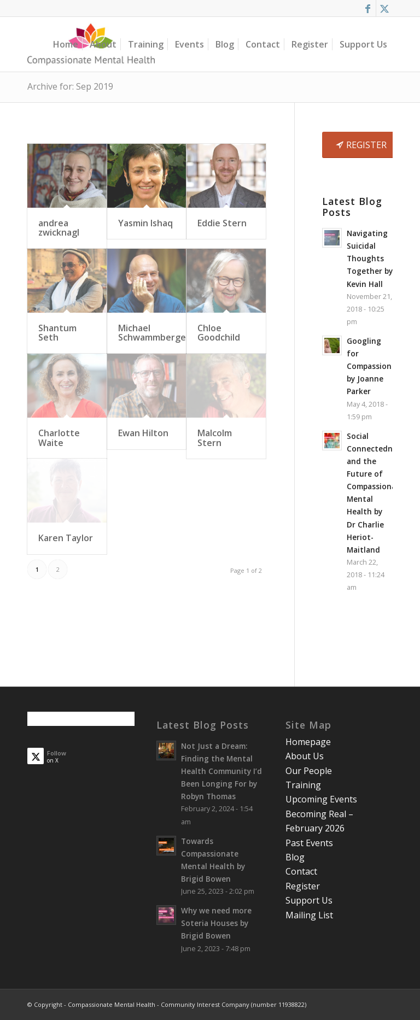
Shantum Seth (57, 333)
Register (302, 886)
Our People (308, 771)
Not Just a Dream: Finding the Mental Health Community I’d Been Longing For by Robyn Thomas (221, 771)
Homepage (308, 742)
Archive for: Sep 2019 (70, 86)
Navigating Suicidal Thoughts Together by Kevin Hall (370, 258)
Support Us (308, 900)
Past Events (309, 843)
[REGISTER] (362, 145)
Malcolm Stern (214, 438)
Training (303, 785)
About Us (304, 756)
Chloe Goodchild (218, 333)
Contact (301, 871)
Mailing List (309, 915)
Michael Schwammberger (154, 333)
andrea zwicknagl (58, 228)
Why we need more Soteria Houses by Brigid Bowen (216, 923)
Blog (295, 857)
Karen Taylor (65, 538)
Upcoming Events (321, 799)
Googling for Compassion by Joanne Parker (369, 366)
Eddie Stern (222, 223)
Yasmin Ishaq (145, 223)
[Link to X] (384, 8)
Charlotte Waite (59, 438)
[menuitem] (66, 44)
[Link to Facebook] (368, 8)
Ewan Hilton (143, 433)
